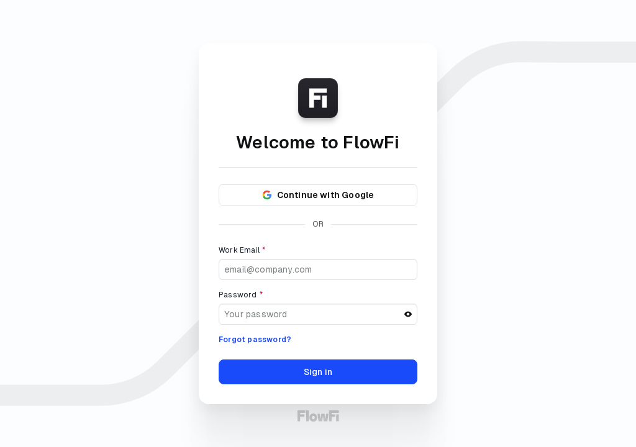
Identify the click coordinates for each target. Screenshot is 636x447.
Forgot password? (255, 339)
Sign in (318, 372)
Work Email (242, 250)
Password (241, 295)
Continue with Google (318, 195)
